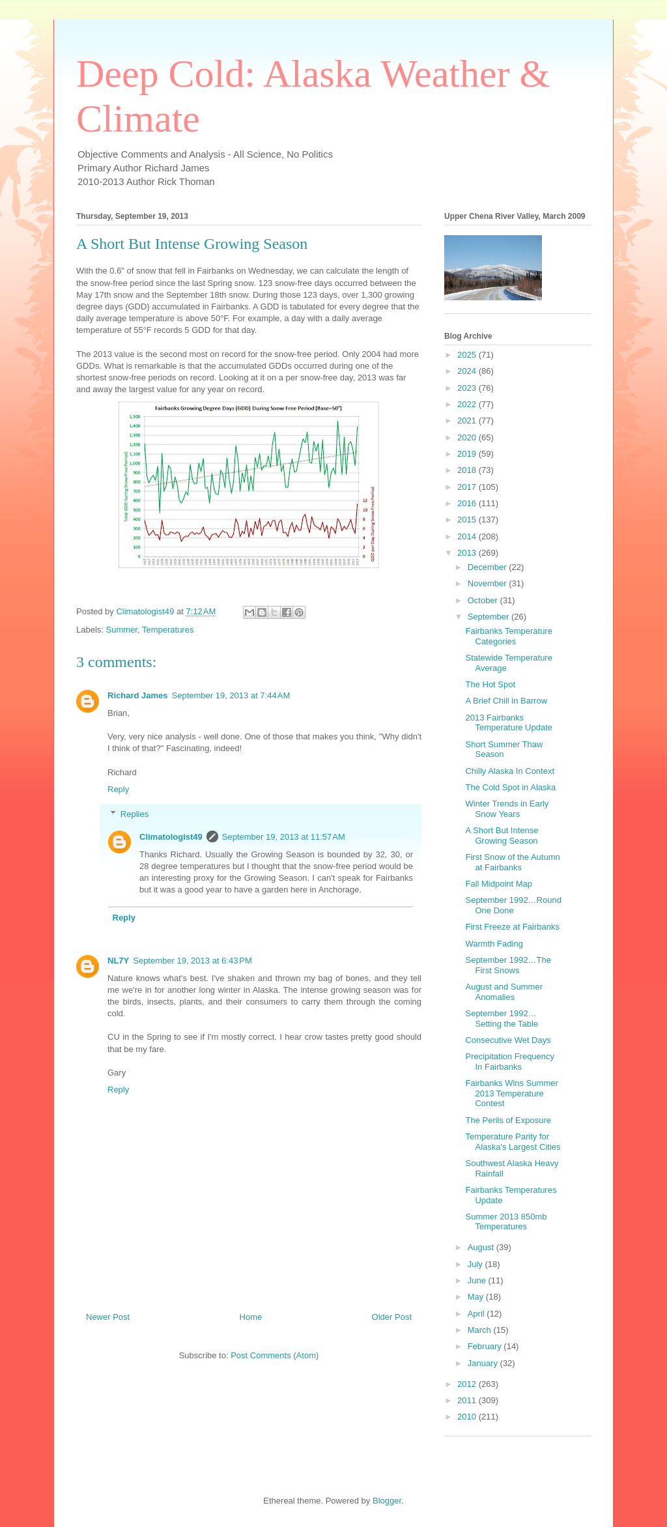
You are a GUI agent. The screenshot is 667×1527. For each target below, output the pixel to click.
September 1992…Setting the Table (501, 1018)
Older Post (392, 1317)
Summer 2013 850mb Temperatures (505, 1222)
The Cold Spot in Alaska (510, 787)
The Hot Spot (490, 684)
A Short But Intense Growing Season (501, 835)
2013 (468, 553)
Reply (118, 789)
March (481, 1330)
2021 (468, 420)
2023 (468, 388)
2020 (468, 437)
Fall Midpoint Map (498, 884)
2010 (468, 1416)
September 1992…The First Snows (508, 965)
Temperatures (167, 630)
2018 (468, 470)
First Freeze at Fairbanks (512, 927)
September (489, 616)
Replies (135, 814)
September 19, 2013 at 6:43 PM (192, 960)
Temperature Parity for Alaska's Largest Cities (512, 1142)
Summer (121, 630)
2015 (468, 519)
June (478, 1280)
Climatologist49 (171, 837)
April (477, 1314)
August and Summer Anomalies (504, 992)
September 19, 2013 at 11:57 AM (283, 837)
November (488, 583)
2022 (468, 404)
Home (251, 1317)
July (476, 1264)
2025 (468, 355)
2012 (468, 1384)
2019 (468, 454)
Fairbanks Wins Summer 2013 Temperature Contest (511, 1093)
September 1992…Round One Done (513, 905)
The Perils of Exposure (508, 1120)
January (484, 1363)
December (488, 567)
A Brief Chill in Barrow (506, 701)
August (482, 1247)
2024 (468, 371)
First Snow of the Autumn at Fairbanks (512, 862)
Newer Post (108, 1317)
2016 (468, 503)
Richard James (137, 695)
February (486, 1346)
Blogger (387, 1501)
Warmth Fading (493, 944)
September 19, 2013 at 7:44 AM (231, 695)
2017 (468, 487)
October (484, 600)
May (477, 1297)
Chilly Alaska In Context (509, 771)
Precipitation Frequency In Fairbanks (509, 1061)
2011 (468, 1400)
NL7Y (118, 960)
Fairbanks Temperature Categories (508, 636)
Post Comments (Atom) (275, 1355)
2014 (468, 536)
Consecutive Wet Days (507, 1040)
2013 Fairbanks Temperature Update (508, 723)
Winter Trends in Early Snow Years (506, 809)
